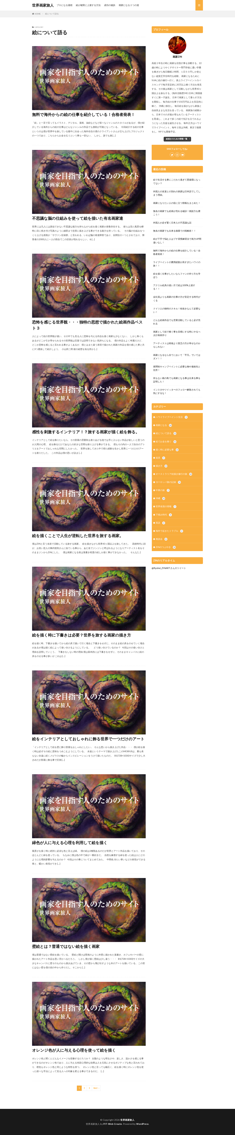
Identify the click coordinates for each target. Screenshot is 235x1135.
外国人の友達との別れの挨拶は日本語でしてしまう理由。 (176, 193)
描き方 (161, 466)
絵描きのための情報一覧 (176, 139)
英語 (160, 522)
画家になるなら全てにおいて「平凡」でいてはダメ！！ (176, 357)
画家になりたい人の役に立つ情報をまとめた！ (176, 203)
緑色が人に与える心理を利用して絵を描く (69, 842)
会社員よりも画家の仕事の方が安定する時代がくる (176, 298)
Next (96, 1088)
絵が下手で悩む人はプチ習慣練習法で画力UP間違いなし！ (177, 240)
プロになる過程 (64, 5)
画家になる (164, 425)
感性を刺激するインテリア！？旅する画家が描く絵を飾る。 (85, 431)
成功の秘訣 (109, 5)
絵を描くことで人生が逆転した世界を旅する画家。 (77, 535)
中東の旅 (163, 490)
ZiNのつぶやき (166, 547)
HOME (38, 14)
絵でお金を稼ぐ (166, 441)
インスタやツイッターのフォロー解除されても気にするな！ (176, 391)
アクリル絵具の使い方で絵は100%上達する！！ (174, 287)
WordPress (142, 1124)
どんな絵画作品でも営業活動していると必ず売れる (176, 322)
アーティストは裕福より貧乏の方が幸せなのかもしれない (176, 345)
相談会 (161, 539)
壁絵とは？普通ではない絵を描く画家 (66, 946)
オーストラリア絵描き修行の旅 (174, 474)
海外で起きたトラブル (169, 531)
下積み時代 (164, 514)
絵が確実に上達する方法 (88, 5)
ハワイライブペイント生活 (172, 417)
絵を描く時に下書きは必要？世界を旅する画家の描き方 (81, 635)
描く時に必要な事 (167, 449)
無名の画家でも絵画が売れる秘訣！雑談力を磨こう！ (176, 213)
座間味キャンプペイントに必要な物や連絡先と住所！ (176, 368)
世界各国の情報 (166, 506)
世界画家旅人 (43, 5)
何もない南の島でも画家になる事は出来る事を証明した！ (176, 380)
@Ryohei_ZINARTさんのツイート (169, 568)
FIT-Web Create (112, 1124)
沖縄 (160, 498)
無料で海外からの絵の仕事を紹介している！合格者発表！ (83, 114)
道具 (160, 457)
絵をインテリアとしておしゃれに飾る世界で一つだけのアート (88, 738)
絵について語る (52, 13)
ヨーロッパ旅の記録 (168, 482)
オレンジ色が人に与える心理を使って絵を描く (74, 1050)
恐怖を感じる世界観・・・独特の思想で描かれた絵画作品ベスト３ (87, 325)
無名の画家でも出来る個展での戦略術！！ (174, 230)
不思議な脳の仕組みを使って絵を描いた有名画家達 (77, 218)
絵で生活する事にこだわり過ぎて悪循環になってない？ (176, 181)
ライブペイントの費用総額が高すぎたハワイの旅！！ (176, 264)
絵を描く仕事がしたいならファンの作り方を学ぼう (176, 275)
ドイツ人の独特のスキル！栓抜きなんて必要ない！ (176, 310)
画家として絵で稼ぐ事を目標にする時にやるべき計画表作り (176, 333)
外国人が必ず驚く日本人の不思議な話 (172, 222)
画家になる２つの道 (129, 5)
